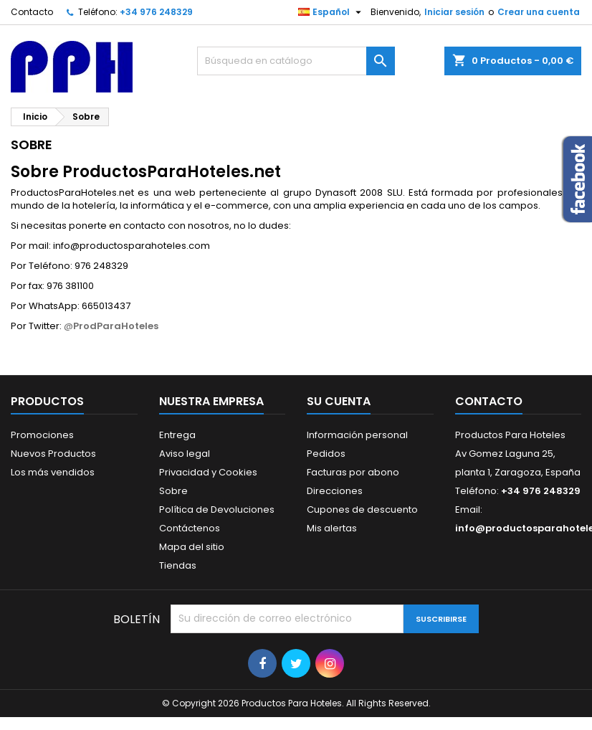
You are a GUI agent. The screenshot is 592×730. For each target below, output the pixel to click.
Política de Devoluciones (216, 509)
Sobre (173, 491)
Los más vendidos (53, 472)
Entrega (177, 435)
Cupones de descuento (362, 509)
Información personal (357, 435)
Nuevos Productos (53, 453)
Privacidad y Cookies (208, 472)
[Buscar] (295, 61)
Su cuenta (339, 401)
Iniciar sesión (454, 12)
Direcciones (335, 491)
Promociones (42, 435)
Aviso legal (184, 453)
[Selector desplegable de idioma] (331, 12)
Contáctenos (189, 528)
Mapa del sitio (191, 547)
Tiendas (177, 565)
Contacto (32, 12)
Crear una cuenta (538, 12)
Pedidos (326, 453)
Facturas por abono (353, 472)
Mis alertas (332, 528)
